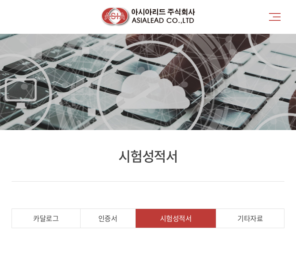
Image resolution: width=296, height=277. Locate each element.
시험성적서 (176, 218)
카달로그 (46, 218)
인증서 (108, 218)
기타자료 (250, 218)
